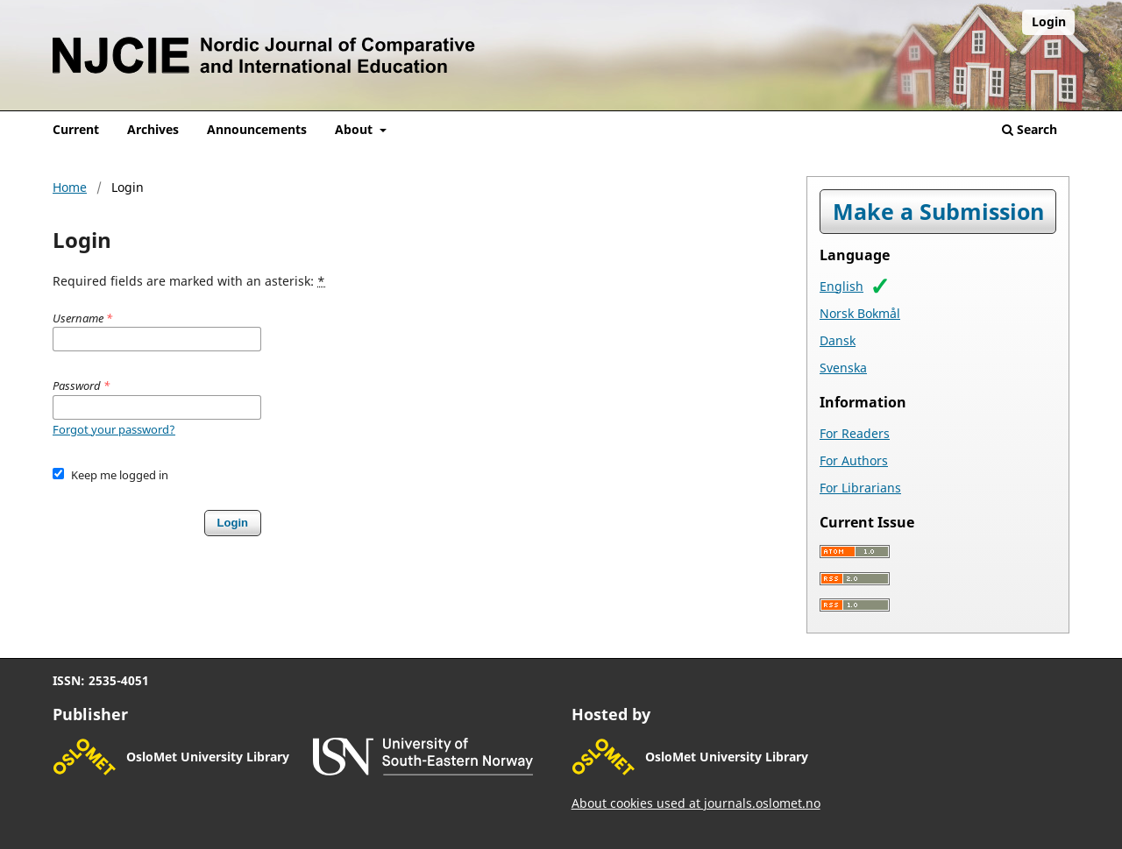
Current (76, 129)
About (355, 129)
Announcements (257, 129)
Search (1029, 129)
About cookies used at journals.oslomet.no (696, 803)
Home (70, 187)
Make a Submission (938, 211)
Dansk (838, 340)
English (841, 286)
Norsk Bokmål (860, 313)
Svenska (843, 367)
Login (1049, 21)
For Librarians (860, 487)
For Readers (855, 433)
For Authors (854, 460)
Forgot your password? (114, 429)
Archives (153, 129)
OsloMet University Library (207, 756)
